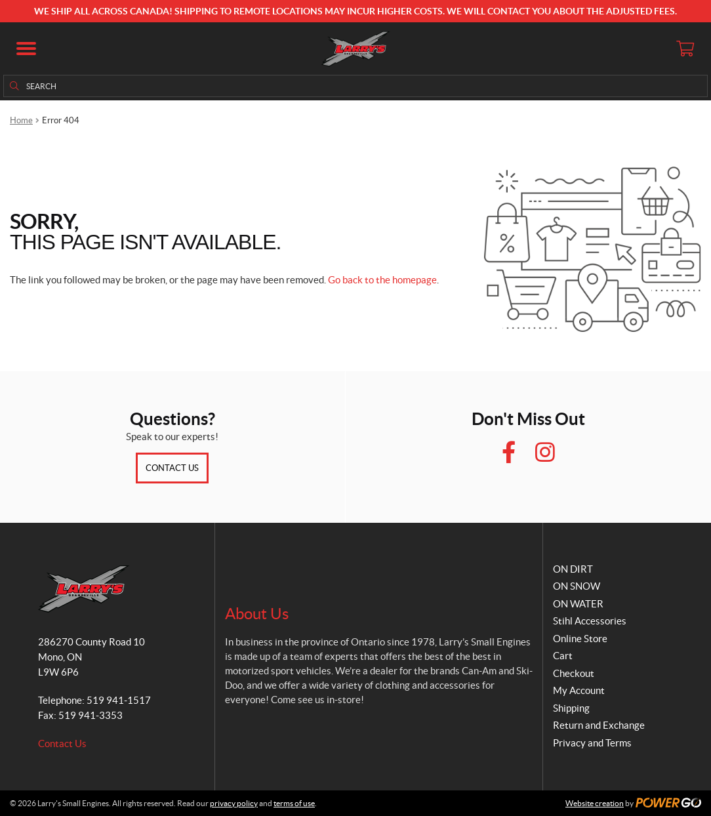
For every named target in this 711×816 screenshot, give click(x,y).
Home (21, 120)
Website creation (594, 803)
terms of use (294, 803)
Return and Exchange (599, 725)
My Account (579, 690)
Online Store (580, 638)
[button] (26, 48)
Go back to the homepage (382, 279)
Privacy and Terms (592, 742)
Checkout (573, 673)
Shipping (571, 708)
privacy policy (234, 803)
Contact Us (172, 468)
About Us (257, 613)
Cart (563, 655)
